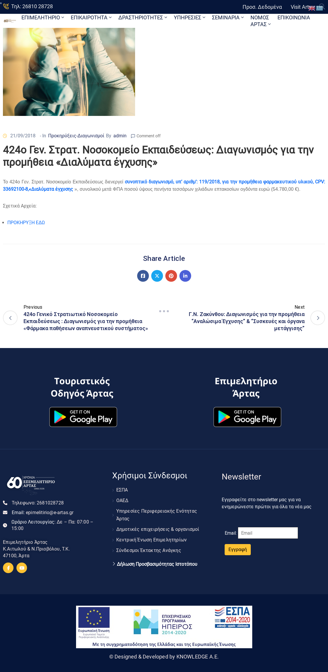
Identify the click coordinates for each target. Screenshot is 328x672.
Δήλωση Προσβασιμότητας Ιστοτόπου (157, 564)
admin (120, 136)
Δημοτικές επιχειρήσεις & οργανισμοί (157, 529)
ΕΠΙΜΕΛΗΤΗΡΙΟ (43, 17)
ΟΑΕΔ (122, 500)
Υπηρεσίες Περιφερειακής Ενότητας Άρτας (156, 514)
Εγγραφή (237, 549)
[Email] (268, 533)
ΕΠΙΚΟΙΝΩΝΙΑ (293, 17)
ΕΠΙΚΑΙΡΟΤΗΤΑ (92, 17)
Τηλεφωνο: (38, 503)
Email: (43, 512)
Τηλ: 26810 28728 (32, 6)
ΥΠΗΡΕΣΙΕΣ (190, 17)
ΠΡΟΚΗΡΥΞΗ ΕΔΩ (26, 222)
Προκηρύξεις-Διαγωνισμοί (76, 136)
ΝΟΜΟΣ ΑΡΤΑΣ (261, 20)
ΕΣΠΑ (122, 490)
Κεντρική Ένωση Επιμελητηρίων (151, 540)
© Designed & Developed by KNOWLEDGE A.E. (164, 657)
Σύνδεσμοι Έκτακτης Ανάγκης (148, 550)
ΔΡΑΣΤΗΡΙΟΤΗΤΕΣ (143, 17)
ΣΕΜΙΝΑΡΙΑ (228, 17)
